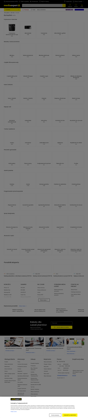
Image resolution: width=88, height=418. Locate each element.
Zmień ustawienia (55, 415)
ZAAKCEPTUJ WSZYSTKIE (70, 415)
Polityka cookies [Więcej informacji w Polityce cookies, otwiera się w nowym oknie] (14, 411)
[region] (44, 407)
